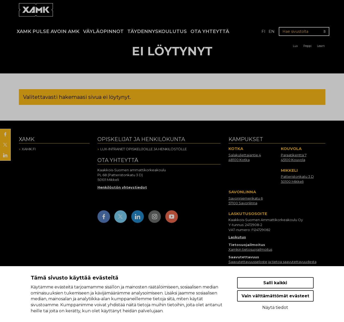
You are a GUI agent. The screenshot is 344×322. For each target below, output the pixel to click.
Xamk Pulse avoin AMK (48, 31)
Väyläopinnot (103, 31)
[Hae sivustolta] (304, 31)
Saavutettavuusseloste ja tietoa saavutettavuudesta (272, 262)
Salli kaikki (275, 282)
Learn (321, 46)
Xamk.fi (29, 149)
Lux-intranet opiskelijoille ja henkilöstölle (143, 149)
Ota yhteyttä (209, 31)
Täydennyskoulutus (157, 31)
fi (263, 31)
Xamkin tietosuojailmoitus (250, 249)
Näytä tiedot (275, 307)
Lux (295, 46)
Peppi (307, 46)
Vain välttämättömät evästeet (275, 295)
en (272, 31)
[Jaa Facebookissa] (5, 134)
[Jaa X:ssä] (5, 144)
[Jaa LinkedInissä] (5, 155)
